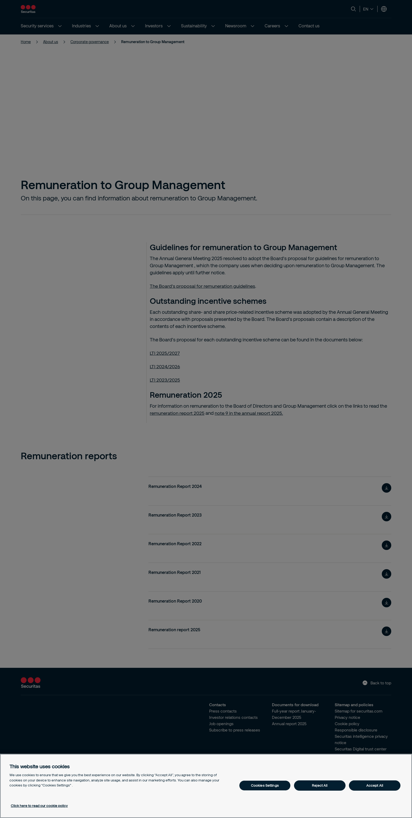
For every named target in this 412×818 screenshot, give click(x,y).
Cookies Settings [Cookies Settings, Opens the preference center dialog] (265, 785)
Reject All (319, 785)
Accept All (374, 785)
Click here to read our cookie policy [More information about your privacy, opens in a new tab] (39, 806)
